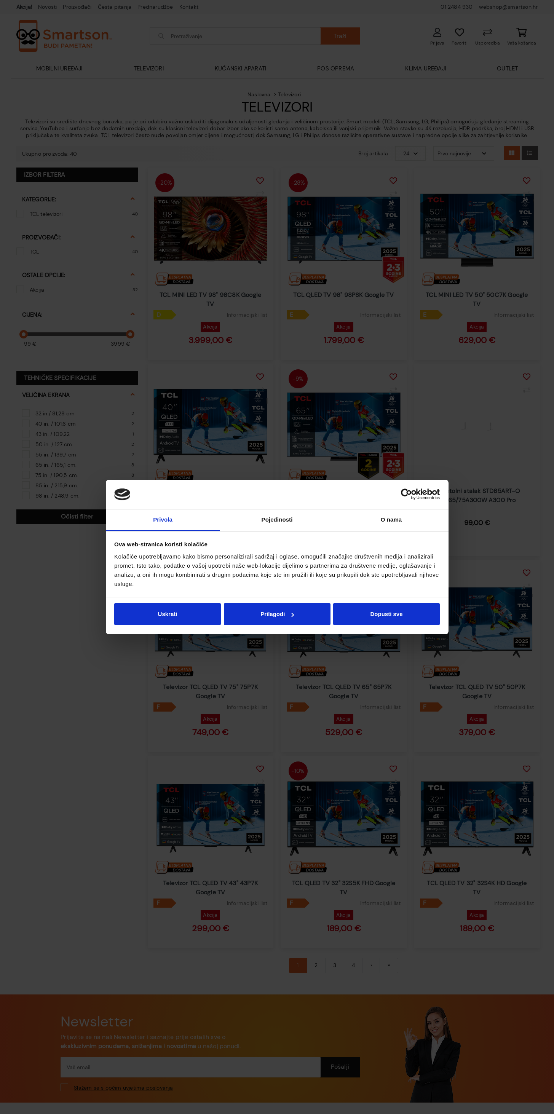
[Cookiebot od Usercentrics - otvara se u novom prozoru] (406, 494)
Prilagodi (277, 614)
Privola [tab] (162, 519)
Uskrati (167, 614)
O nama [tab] (391, 519)
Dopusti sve (386, 614)
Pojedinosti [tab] (277, 519)
